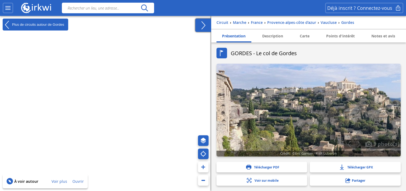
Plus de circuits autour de (33, 24)
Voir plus (59, 181)
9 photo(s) (382, 143)
